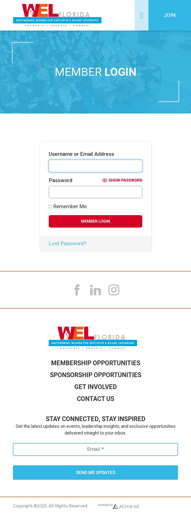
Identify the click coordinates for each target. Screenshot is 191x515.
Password (60, 180)
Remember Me (68, 206)
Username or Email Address (81, 154)
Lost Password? (67, 243)
